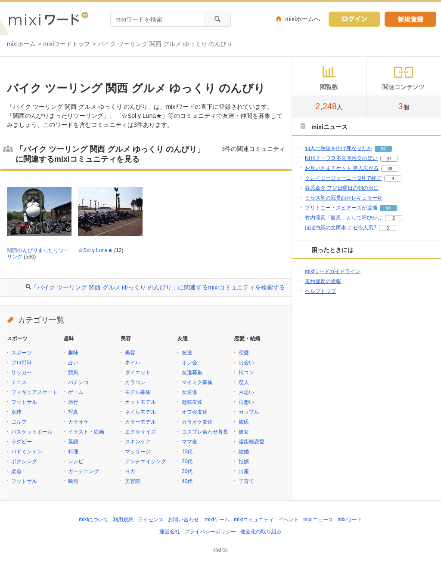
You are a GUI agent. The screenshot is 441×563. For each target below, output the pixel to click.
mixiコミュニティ (254, 520)
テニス (19, 382)
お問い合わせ (183, 520)
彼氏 (244, 422)
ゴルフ (19, 422)
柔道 (16, 471)
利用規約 (123, 520)
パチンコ (78, 382)
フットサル (24, 402)
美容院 (132, 481)
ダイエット (138, 372)
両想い (246, 402)
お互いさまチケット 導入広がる (342, 168)
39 (390, 168)
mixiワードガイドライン (332, 271)
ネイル (132, 363)
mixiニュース (318, 520)
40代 (187, 481)
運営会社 (169, 532)
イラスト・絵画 (86, 432)
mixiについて (94, 520)
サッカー (21, 372)
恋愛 (244, 353)
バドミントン (26, 452)
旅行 (73, 402)
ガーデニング (83, 471)
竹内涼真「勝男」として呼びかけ (343, 218)
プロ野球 (21, 363)
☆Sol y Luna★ (95, 250)
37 (389, 159)
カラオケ (78, 422)
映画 (73, 481)
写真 (73, 412)
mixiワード (350, 520)
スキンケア (138, 442)
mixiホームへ (302, 18)
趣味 (73, 353)
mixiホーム (21, 43)
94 (388, 208)
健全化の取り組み (261, 532)
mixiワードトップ (66, 43)
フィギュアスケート (34, 392)
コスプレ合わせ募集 (205, 432)
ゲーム (76, 392)
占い (73, 363)
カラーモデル (140, 422)
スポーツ (21, 353)
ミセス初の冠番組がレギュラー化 (343, 198)
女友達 (189, 392)
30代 (187, 471)
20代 (187, 461)
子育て (246, 481)
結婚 (244, 452)
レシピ (76, 461)
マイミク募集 (197, 382)
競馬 (73, 372)
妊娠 (244, 461)
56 (383, 149)
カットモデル (140, 402)
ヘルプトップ (320, 291)
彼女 (244, 432)
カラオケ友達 (197, 422)
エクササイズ (140, 432)
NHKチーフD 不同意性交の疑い (341, 158)
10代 (187, 452)
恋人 (244, 382)
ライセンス (151, 520)
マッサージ (138, 452)
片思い (246, 392)
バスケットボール (32, 432)
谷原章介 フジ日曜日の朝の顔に (342, 188)
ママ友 (189, 442)
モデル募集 (138, 392)
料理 (73, 452)
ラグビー (21, 442)
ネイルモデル (140, 412)
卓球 (16, 412)
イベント (288, 520)
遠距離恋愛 (251, 442)
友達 (187, 353)
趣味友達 (192, 402)
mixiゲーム (217, 520)
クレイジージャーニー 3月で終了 (343, 178)
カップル (249, 412)
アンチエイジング (145, 461)
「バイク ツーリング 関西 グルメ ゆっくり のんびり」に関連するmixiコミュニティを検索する (158, 287)
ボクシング (24, 461)
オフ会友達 (195, 412)
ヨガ (130, 471)
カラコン (135, 382)
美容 (130, 353)
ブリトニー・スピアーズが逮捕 (341, 208)
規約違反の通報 (323, 281)
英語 (73, 442)
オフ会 (189, 363)
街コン (246, 372)
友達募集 (192, 372)
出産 (244, 471)
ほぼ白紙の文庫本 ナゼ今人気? (340, 228)
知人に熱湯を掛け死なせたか (338, 148)
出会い (246, 363)
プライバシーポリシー (210, 532)
